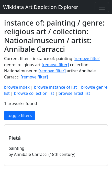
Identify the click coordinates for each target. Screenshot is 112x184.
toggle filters (19, 115)
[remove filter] (87, 58)
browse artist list (74, 93)
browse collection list (34, 93)
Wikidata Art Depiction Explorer (40, 7)
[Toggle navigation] (102, 7)
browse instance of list (55, 87)
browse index (17, 87)
